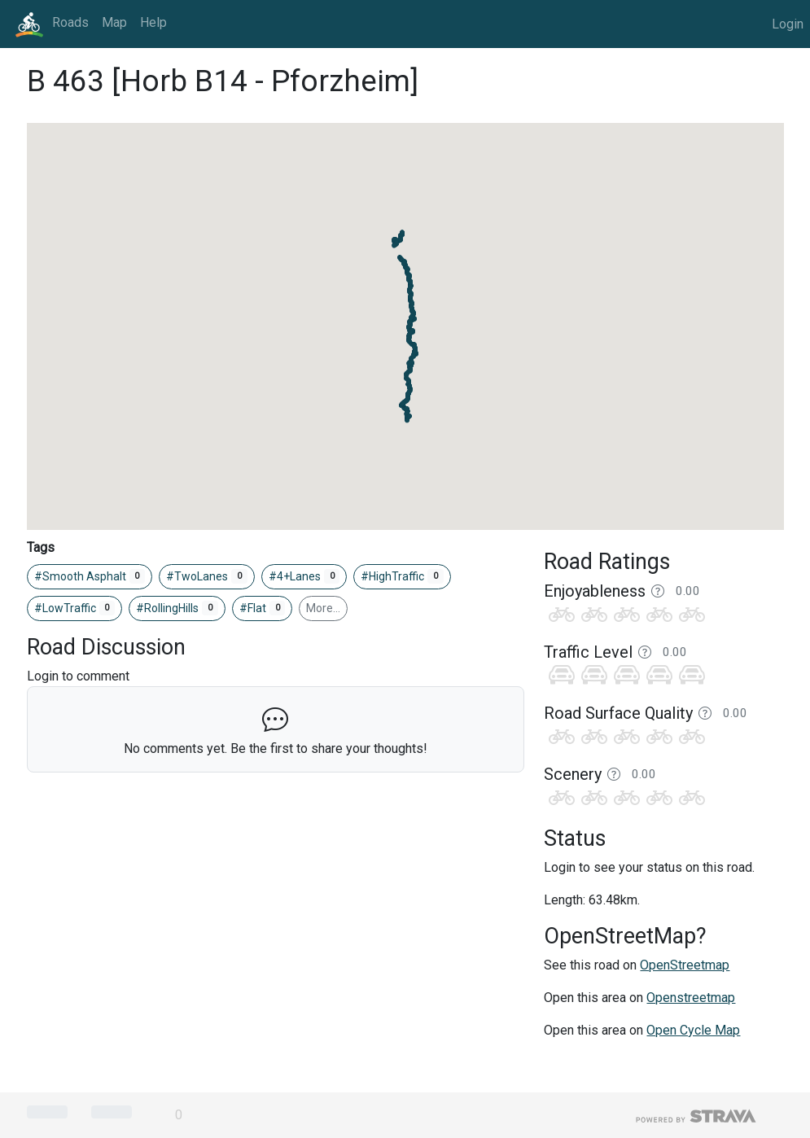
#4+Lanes (304, 576)
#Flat (262, 608)
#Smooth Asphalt (90, 576)
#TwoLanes (206, 576)
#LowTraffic (75, 608)
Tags (41, 547)
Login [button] (787, 24)
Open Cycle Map (693, 1030)
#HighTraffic (402, 576)
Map (114, 22)
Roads (70, 22)
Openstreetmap (690, 997)
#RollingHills (177, 608)
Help (153, 22)
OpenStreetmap (684, 965)
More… (323, 608)
